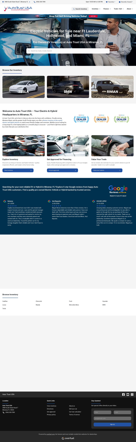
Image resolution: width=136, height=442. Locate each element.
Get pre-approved (62, 170)
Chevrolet (39, 301)
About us (72, 406)
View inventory (18, 170)
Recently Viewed (125, 2)
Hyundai (105, 301)
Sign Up (112, 424)
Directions (50, 409)
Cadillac (5, 301)
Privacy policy (51, 414)
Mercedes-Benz (74, 305)
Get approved (51, 412)
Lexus (4, 305)
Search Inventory (80, 9)
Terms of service (74, 414)
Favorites (110, 2)
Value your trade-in (107, 170)
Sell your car (73, 409)
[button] (17, 2)
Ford (70, 301)
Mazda (38, 305)
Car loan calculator (75, 412)
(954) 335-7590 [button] (39, 2)
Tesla (4, 308)
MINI (103, 305)
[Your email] (112, 418)
